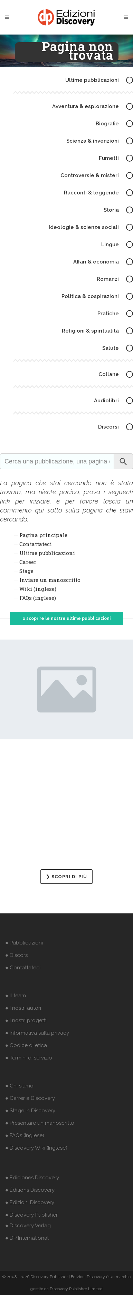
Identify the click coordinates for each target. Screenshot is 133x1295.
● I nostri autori (23, 1008)
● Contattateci (22, 968)
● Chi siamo (19, 1086)
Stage (26, 570)
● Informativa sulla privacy (37, 1033)
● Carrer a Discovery (30, 1098)
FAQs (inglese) (37, 597)
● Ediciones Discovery (32, 1177)
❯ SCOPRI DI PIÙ (66, 876)
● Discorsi (17, 955)
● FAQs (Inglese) (24, 1135)
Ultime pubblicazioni (47, 552)
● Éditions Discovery (30, 1190)
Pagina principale (43, 534)
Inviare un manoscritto (49, 579)
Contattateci (35, 543)
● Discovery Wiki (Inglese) (36, 1148)
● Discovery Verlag (28, 1225)
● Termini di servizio (28, 1058)
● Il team (15, 995)
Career (27, 561)
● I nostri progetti (26, 1020)
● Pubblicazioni (24, 943)
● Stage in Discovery (30, 1110)
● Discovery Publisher (31, 1215)
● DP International (27, 1238)
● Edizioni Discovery (29, 1202)
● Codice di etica (26, 1045)
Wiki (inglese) (37, 588)
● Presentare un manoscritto (39, 1123)
